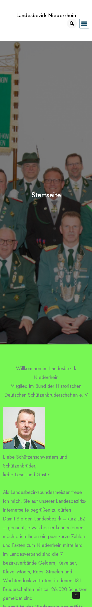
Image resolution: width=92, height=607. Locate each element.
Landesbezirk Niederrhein (46, 15)
